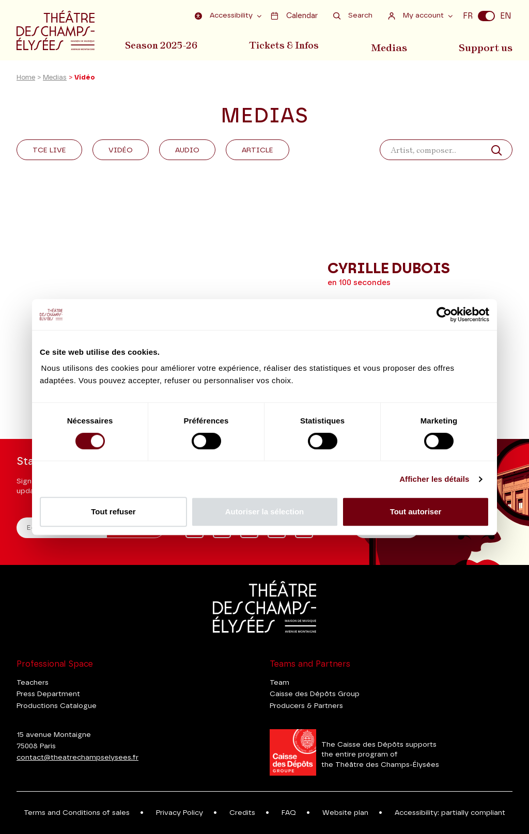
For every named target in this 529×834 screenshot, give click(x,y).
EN (505, 16)
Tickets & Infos (286, 45)
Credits (242, 812)
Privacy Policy (179, 812)
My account (417, 16)
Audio (187, 151)
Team (279, 682)
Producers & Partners (306, 706)
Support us (487, 45)
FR (468, 16)
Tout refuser (113, 511)
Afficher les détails (434, 479)
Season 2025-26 (161, 45)
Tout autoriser (416, 511)
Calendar (294, 16)
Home (26, 79)
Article (257, 151)
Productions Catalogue (57, 706)
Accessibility (225, 16)
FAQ (289, 812)
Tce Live (49, 151)
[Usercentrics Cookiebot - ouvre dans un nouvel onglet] (444, 314)
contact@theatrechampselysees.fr (77, 757)
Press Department (48, 694)
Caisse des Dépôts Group (315, 694)
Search (352, 16)
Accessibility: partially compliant (450, 812)
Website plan (345, 812)
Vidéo (120, 151)
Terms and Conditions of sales (77, 812)
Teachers (33, 682)
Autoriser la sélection (264, 511)
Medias (392, 45)
